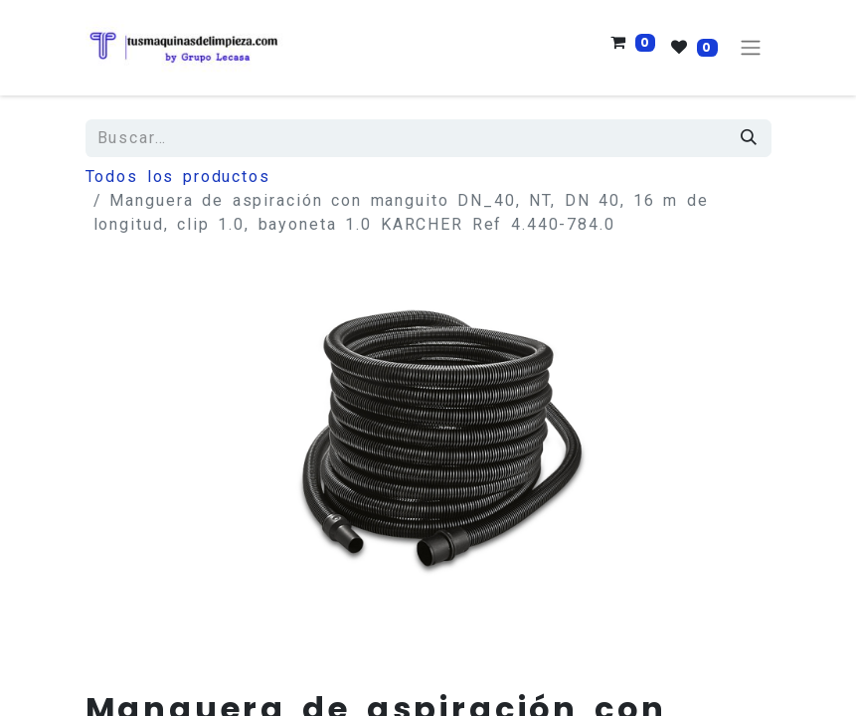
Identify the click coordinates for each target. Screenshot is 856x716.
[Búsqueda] (749, 138)
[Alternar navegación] (750, 48)
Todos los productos (178, 176)
